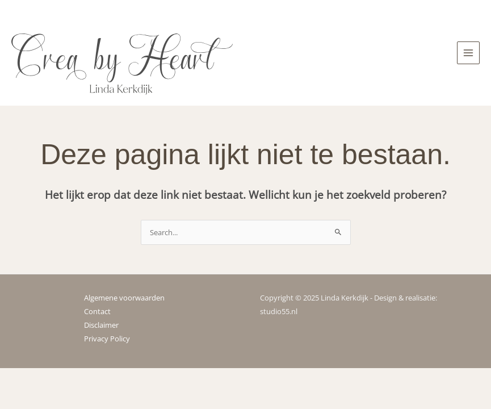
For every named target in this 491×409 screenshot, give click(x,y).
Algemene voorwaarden (124, 298)
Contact (97, 311)
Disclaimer (101, 325)
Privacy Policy (107, 338)
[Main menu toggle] (468, 52)
